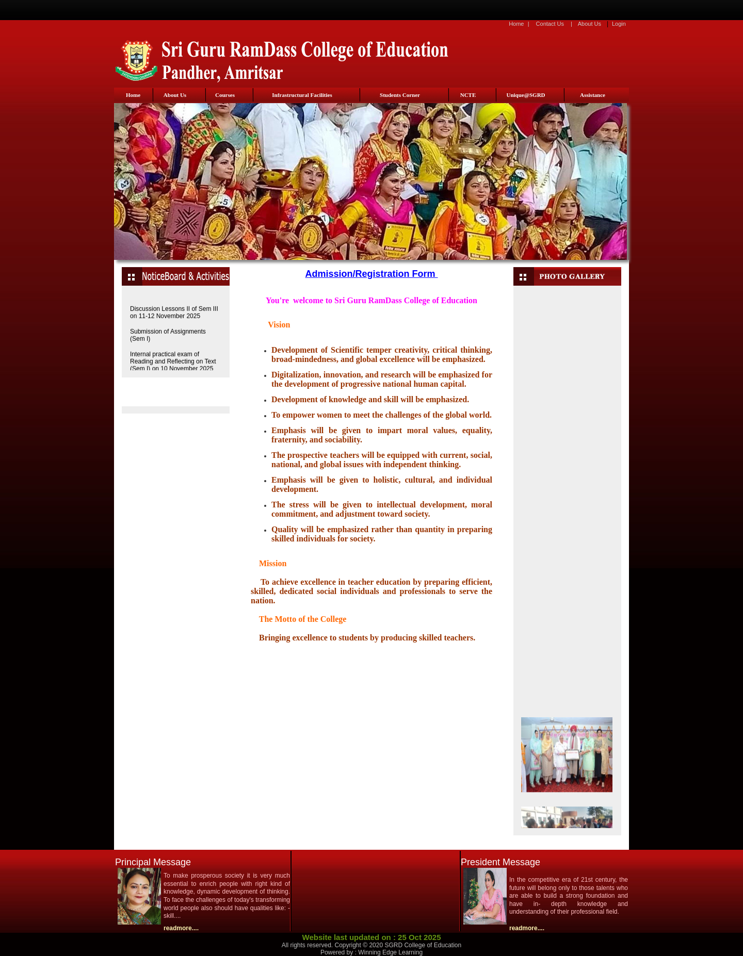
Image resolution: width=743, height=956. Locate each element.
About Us (589, 24)
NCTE (468, 95)
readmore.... (181, 928)
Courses (225, 95)
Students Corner (400, 95)
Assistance (592, 95)
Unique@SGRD (525, 95)
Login (619, 24)
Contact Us (550, 24)
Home (516, 24)
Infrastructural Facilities (302, 95)
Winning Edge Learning (390, 952)
